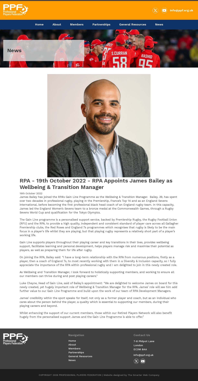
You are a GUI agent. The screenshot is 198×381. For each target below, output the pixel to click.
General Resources (132, 24)
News (159, 24)
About (56, 24)
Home (39, 24)
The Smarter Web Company (143, 375)
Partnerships (101, 24)
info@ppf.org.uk (181, 10)
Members (76, 24)
